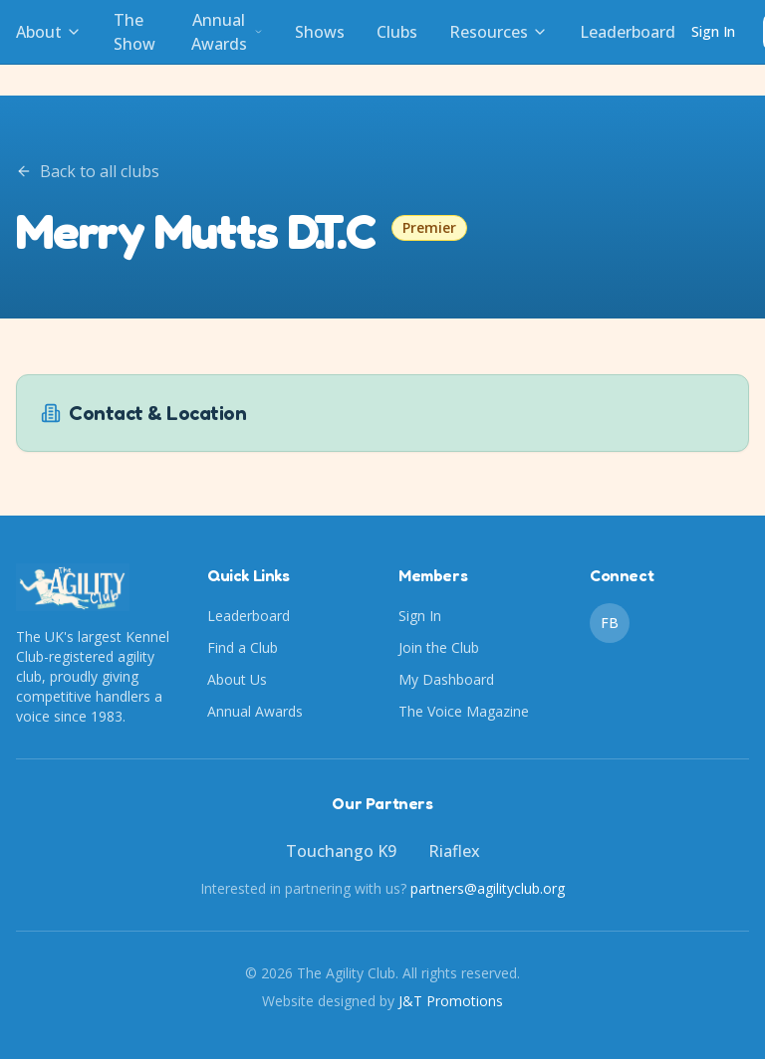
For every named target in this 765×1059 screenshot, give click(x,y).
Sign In (713, 31)
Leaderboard (627, 32)
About (49, 32)
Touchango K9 (341, 851)
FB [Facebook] (610, 622)
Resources (498, 32)
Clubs (397, 32)
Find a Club (242, 647)
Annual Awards (227, 32)
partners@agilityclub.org (487, 888)
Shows (320, 32)
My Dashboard (446, 679)
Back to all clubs (87, 171)
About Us (237, 679)
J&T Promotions (450, 1000)
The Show (134, 32)
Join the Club (438, 647)
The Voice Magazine (463, 711)
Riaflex (454, 851)
